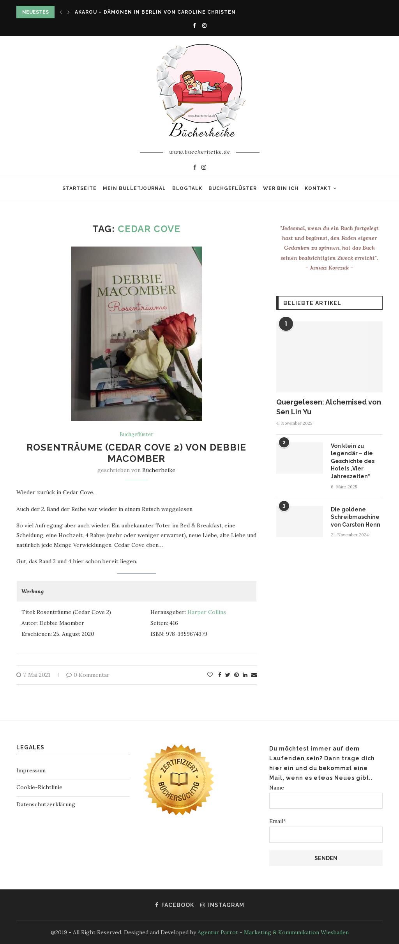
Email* (326, 830)
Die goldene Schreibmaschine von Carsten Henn (355, 517)
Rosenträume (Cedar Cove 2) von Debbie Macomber (136, 453)
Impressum (31, 770)
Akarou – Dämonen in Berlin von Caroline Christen (155, 12)
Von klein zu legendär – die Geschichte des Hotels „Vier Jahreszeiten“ (352, 461)
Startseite (79, 188)
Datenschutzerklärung (45, 804)
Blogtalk (187, 188)
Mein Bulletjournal (134, 188)
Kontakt (318, 188)
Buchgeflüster (232, 188)
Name (326, 796)
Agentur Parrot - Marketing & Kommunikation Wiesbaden (273, 932)
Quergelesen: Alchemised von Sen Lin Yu (328, 407)
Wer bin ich (280, 188)
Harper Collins (206, 612)
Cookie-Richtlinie (39, 787)
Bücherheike (158, 470)
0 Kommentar (87, 674)
